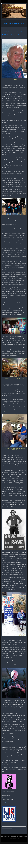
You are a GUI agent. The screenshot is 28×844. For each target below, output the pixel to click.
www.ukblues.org (6, 803)
